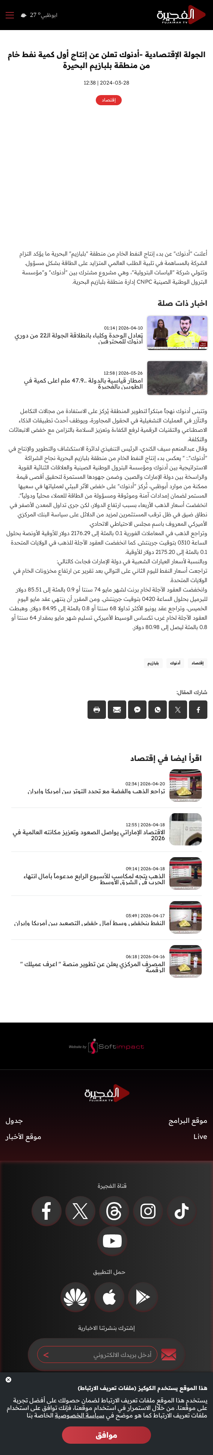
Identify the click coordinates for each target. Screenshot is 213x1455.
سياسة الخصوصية (79, 1415)
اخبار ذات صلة (182, 303)
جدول (14, 1120)
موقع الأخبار (23, 1136)
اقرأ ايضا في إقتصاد (166, 758)
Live (200, 1136)
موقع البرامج (188, 1120)
